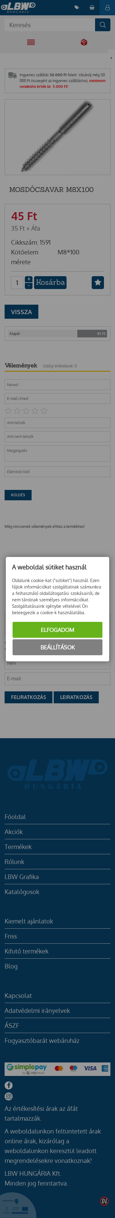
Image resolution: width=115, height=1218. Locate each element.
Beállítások (57, 647)
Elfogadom (57, 629)
